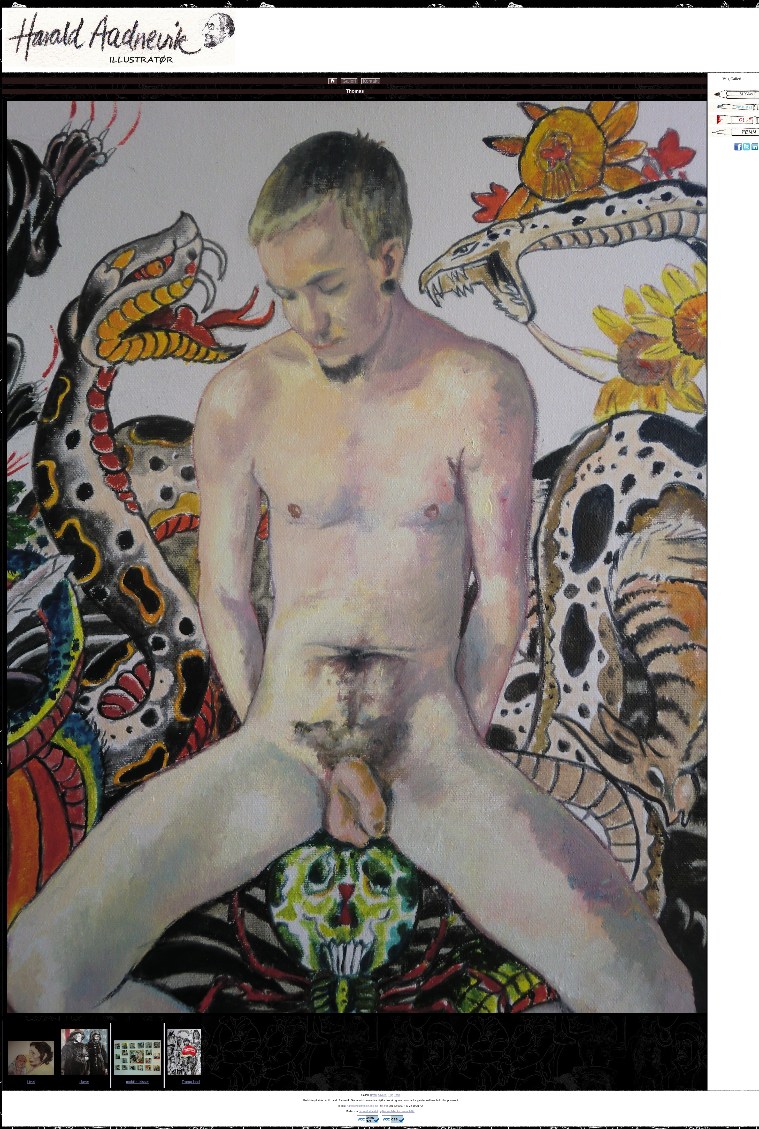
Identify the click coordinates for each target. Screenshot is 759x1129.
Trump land (191, 1082)
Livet (31, 1082)
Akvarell (382, 1095)
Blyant (373, 1095)
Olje (390, 1095)
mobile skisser (137, 1082)
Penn (397, 1095)
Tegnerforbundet (368, 1111)
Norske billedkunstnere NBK (398, 1111)
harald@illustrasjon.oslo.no (362, 1105)
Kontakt (371, 81)
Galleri (349, 81)
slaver (84, 1082)
